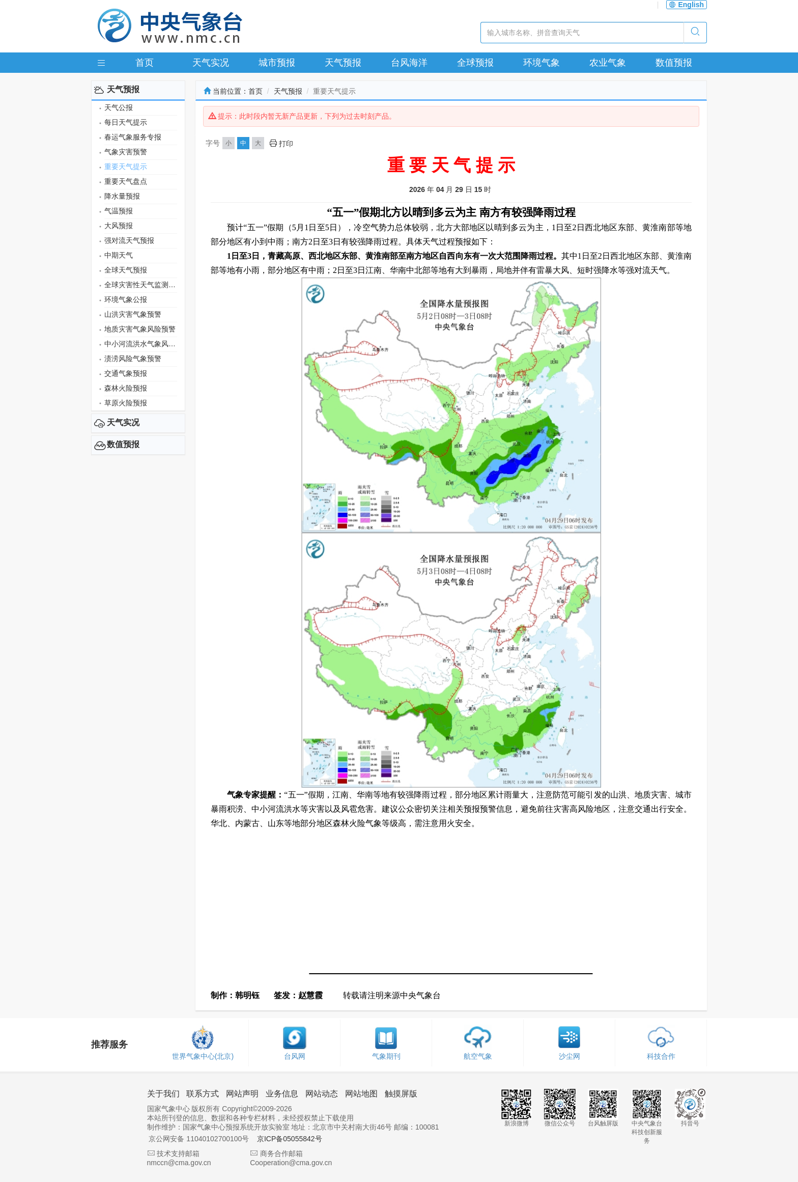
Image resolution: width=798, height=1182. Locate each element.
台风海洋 (409, 63)
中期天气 (118, 255)
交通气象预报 (125, 373)
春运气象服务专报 (132, 137)
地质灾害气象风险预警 (140, 329)
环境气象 (541, 63)
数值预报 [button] (123, 444)
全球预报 (475, 63)
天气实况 (210, 63)
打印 (281, 144)
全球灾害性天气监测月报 (140, 285)
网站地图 (361, 1093)
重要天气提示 (125, 166)
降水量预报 (122, 196)
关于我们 (163, 1093)
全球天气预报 (125, 270)
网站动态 (321, 1093)
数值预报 (674, 63)
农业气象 (607, 63)
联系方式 (202, 1093)
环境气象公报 (125, 299)
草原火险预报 (125, 403)
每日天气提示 (125, 122)
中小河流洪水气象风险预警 (140, 344)
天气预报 (343, 63)
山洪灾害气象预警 (132, 314)
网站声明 (242, 1093)
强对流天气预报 (129, 240)
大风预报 (118, 226)
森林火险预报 (125, 388)
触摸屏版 (401, 1093)
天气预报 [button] (123, 89)
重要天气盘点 (125, 181)
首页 (144, 63)
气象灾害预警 (125, 152)
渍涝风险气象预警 (132, 358)
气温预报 (118, 211)
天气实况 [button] (123, 422)
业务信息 (282, 1093)
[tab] (138, 90)
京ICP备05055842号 (289, 1139)
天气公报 (118, 107)
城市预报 (277, 63)
